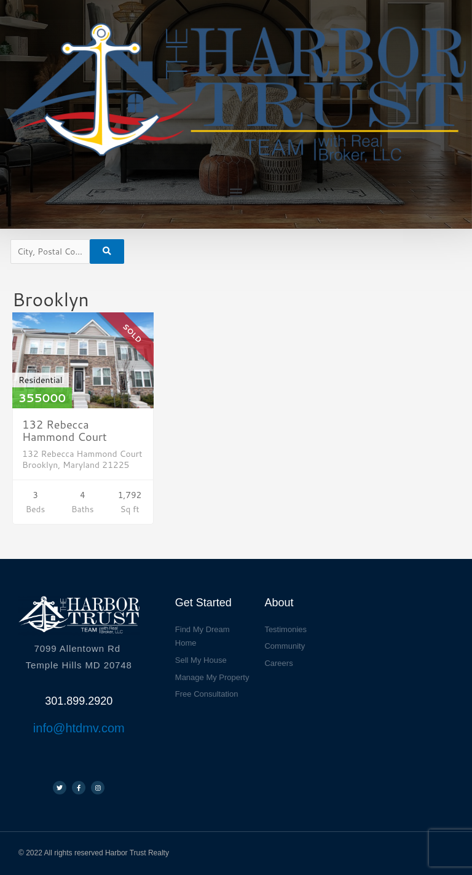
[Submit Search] (107, 251)
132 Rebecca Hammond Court (64, 430)
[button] (236, 193)
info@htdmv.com (79, 728)
